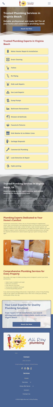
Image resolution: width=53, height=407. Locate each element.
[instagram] (25, 368)
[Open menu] (49, 3)
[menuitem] (26, 378)
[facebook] (22, 368)
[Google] (28, 368)
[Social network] (31, 368)
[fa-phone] (3, 4)
